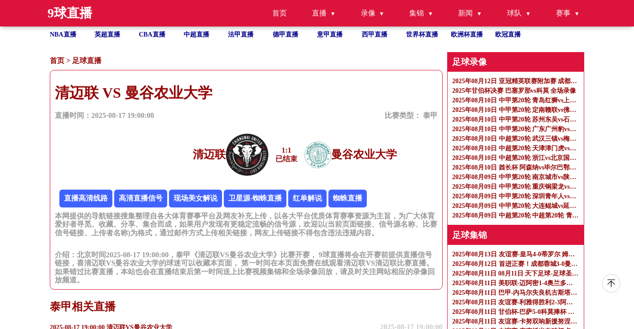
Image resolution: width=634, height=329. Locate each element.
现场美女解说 (195, 198)
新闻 (465, 13)
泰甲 (430, 115)
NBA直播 (63, 34)
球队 (514, 13)
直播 (319, 13)
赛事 (563, 13)
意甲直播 (330, 34)
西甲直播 (374, 34)
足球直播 (86, 60)
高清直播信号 (141, 198)
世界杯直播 (422, 34)
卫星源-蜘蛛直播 (255, 198)
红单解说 (307, 198)
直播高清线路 (86, 198)
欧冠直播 (508, 34)
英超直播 (107, 34)
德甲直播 (285, 34)
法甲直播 (241, 34)
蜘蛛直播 (347, 198)
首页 (279, 13)
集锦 (416, 13)
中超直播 (196, 34)
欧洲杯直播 (467, 34)
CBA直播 (152, 34)
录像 (368, 13)
